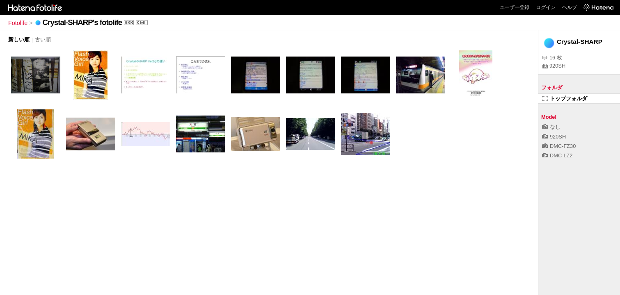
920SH (553, 66)
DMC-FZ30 (559, 146)
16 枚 (552, 57)
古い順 (43, 39)
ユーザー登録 (514, 7)
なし (551, 127)
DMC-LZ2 (557, 155)
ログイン (546, 7)
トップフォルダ (564, 98)
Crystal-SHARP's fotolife (82, 22)
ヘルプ (569, 7)
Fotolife (17, 23)
